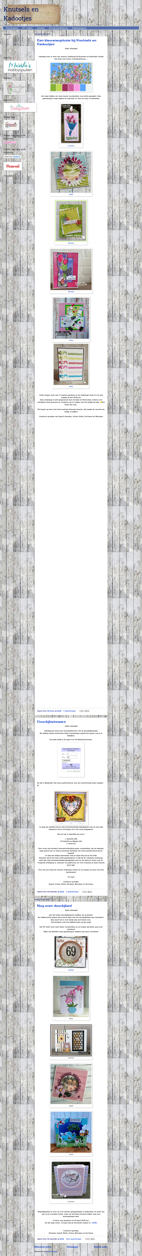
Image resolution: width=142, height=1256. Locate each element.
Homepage (72, 1247)
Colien (71, 340)
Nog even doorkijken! (54, 906)
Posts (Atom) (52, 1252)
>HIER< (94, 1223)
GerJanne (71, 146)
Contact (41, 28)
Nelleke (71, 970)
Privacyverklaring (58, 28)
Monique (71, 292)
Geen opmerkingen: (74, 1239)
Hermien (71, 243)
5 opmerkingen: (72, 892)
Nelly (71, 387)
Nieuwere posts (42, 1247)
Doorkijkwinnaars (51, 721)
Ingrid (71, 194)
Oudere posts (101, 1247)
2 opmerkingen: (70, 711)
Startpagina (12, 28)
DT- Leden (27, 28)
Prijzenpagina (79, 28)
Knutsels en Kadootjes (21, 14)
